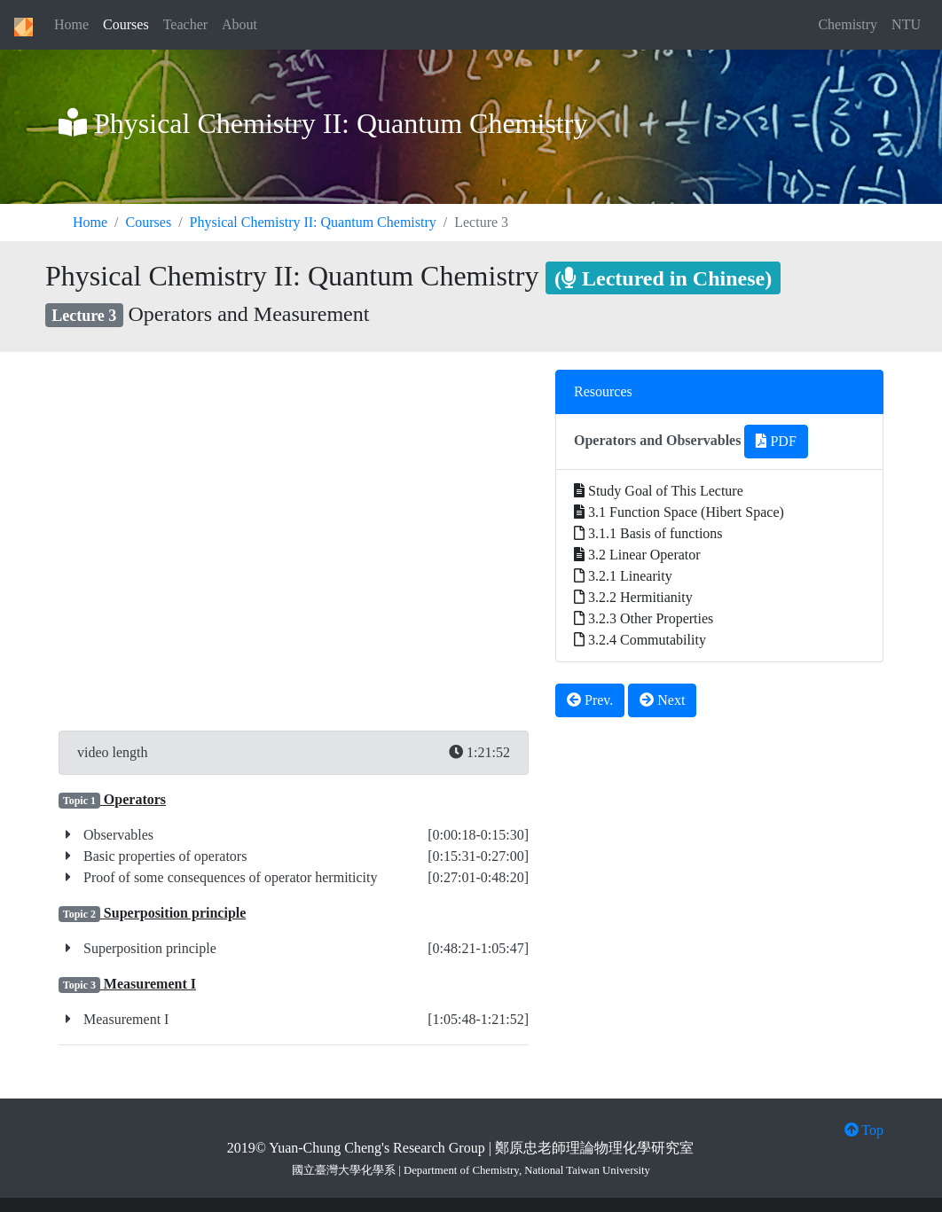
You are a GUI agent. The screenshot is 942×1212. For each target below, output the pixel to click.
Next (662, 700)
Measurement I (124, 1019)
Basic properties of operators (163, 856)
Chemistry (847, 24)
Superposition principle (148, 948)
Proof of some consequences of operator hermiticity (228, 877)
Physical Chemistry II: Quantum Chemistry (313, 222)
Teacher (185, 24)
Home (71, 24)
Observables (116, 834)
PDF (776, 441)
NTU (906, 24)
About (239, 24)
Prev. (590, 700)
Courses (126, 24)
